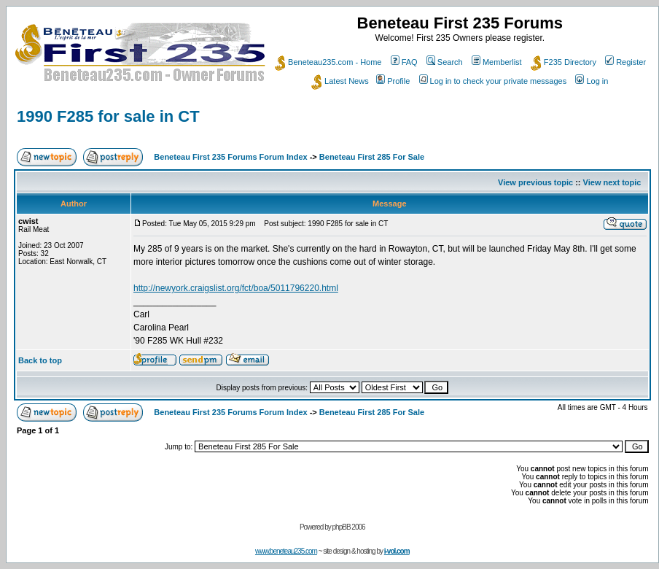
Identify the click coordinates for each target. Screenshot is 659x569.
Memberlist (497, 62)
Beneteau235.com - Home (328, 62)
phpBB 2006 (348, 527)
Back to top (40, 360)
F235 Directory (563, 62)
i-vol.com (397, 551)
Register (625, 62)
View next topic (612, 182)
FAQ (404, 62)
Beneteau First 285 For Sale (371, 156)
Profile (393, 81)
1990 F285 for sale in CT (108, 116)
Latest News (340, 81)
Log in (591, 81)
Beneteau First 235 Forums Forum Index (230, 156)
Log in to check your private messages (493, 81)
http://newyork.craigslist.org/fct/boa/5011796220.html (235, 288)
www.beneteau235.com (286, 551)
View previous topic (535, 182)
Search (444, 62)
